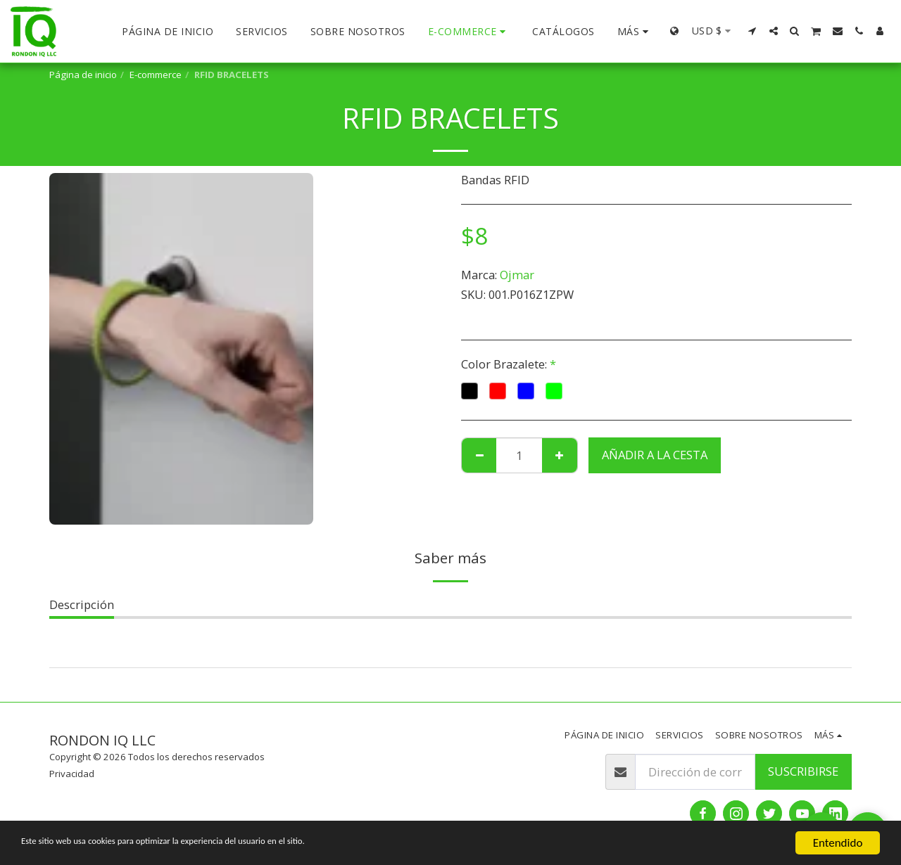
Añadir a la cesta (654, 455)
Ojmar (517, 275)
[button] (752, 31)
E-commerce (156, 74)
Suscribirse (803, 771)
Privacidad (71, 773)
